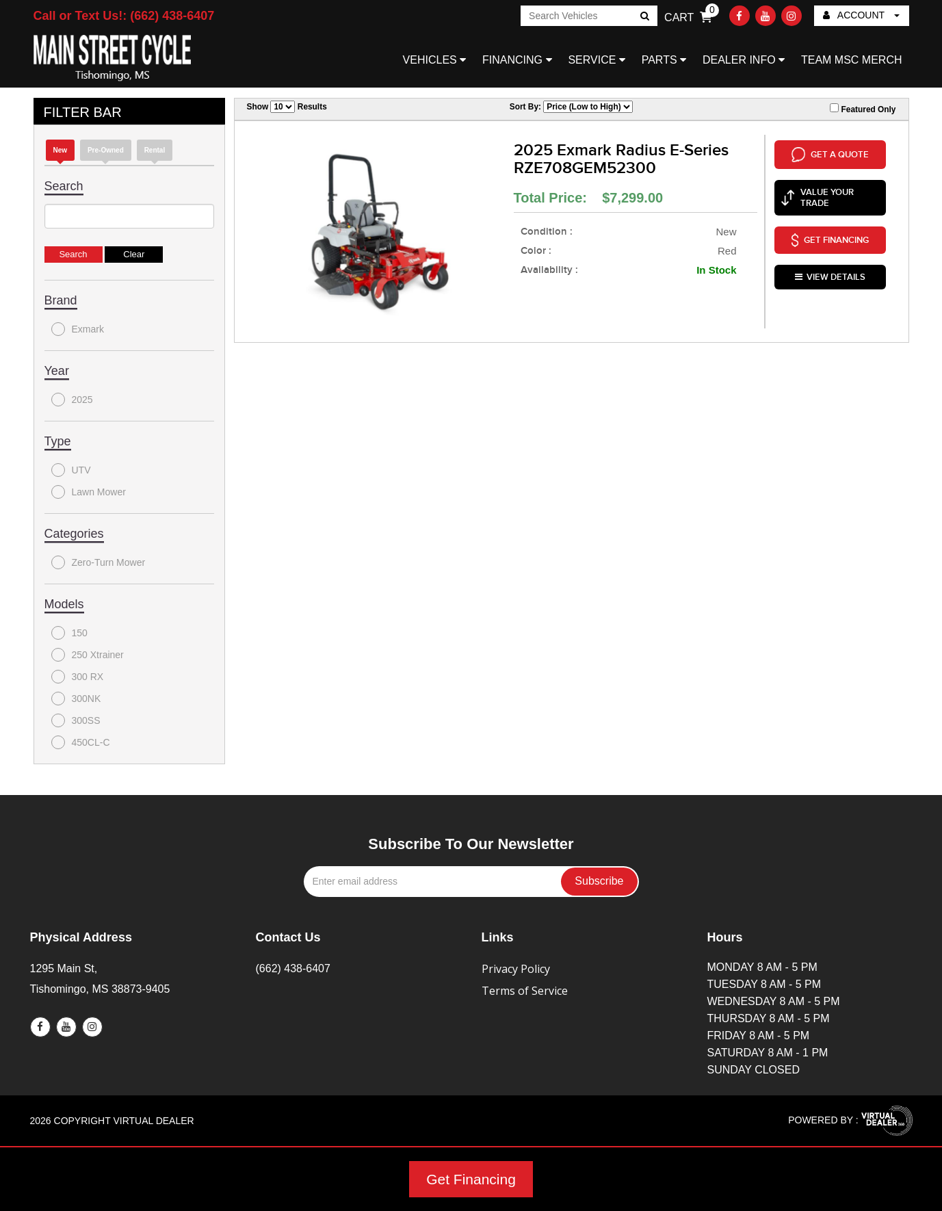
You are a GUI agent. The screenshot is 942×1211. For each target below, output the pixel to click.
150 (69, 633)
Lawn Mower (88, 492)
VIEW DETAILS (830, 262)
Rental (155, 150)
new (60, 150)
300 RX (77, 676)
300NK (76, 698)
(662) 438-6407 (293, 968)
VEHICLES (435, 60)
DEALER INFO (744, 60)
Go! (644, 17)
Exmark (77, 329)
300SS (76, 720)
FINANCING (516, 60)
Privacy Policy (516, 968)
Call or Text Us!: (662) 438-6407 (124, 16)
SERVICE (596, 60)
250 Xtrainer (87, 655)
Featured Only (862, 108)
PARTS (664, 60)
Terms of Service (525, 990)
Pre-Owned (106, 150)
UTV (71, 470)
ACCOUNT (861, 15)
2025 (72, 399)
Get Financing (471, 1179)
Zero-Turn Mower (98, 562)
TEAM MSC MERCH (851, 60)
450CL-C (80, 742)
